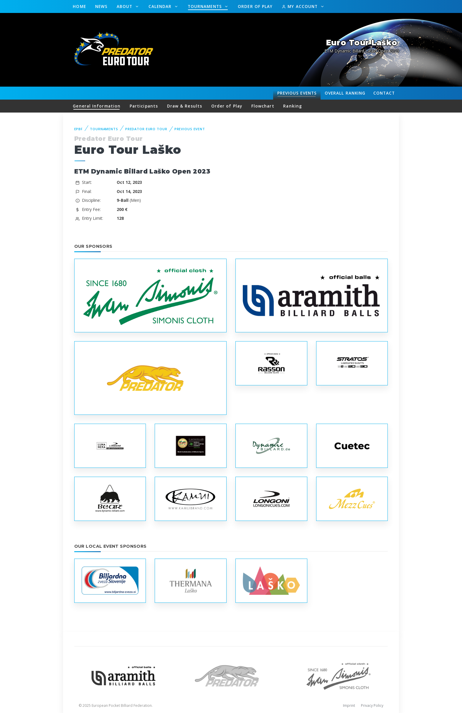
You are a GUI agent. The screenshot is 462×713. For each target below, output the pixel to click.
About (125, 6)
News (101, 6)
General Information (97, 106)
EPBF (78, 129)
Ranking (345, 93)
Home (79, 6)
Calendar (160, 6)
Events (297, 93)
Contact (384, 93)
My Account (300, 6)
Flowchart (262, 106)
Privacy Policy (372, 705)
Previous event (189, 129)
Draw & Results (184, 106)
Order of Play (255, 6)
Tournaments (205, 6)
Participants (144, 106)
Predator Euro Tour (146, 129)
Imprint (349, 705)
